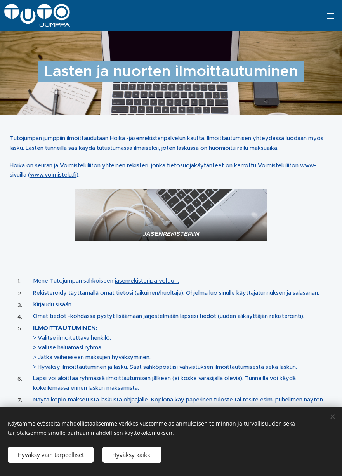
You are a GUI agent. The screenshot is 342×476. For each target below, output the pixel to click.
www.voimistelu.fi (53, 175)
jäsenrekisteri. (147, 281)
